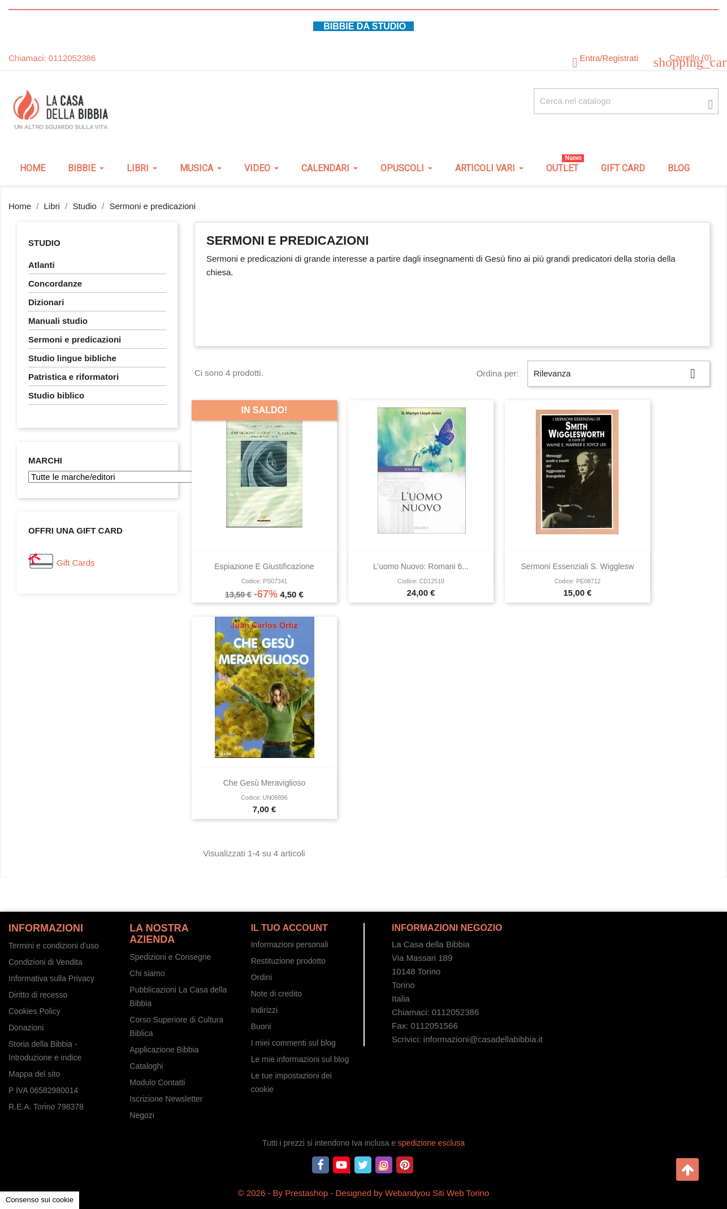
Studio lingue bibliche (72, 358)
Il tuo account (289, 928)
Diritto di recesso (37, 994)
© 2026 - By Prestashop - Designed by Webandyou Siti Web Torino (364, 1193)
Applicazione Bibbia (163, 1049)
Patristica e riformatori (73, 377)
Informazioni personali (289, 944)
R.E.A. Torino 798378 (46, 1106)
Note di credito (276, 993)
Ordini (261, 977)
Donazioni (26, 1027)
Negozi (141, 1115)
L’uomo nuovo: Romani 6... (421, 566)
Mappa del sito (34, 1073)
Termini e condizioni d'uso (53, 945)
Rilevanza (619, 373)
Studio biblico (56, 395)
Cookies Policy (34, 1011)
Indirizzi (264, 1010)
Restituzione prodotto (288, 960)
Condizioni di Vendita (45, 962)
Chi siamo (147, 973)
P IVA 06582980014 (43, 1090)
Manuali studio (58, 321)
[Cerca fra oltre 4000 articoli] (626, 101)
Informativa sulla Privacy (51, 978)
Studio (44, 243)
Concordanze (55, 283)
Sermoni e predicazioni (74, 339)
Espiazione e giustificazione (264, 566)
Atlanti (41, 265)
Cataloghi (146, 1066)
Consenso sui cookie (39, 1199)
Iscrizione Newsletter (165, 1098)
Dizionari (46, 302)
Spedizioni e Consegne (170, 956)
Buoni (261, 1026)
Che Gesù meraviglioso (264, 782)
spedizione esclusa (431, 1142)
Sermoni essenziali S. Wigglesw (577, 566)
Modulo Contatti (157, 1082)
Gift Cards (76, 562)
